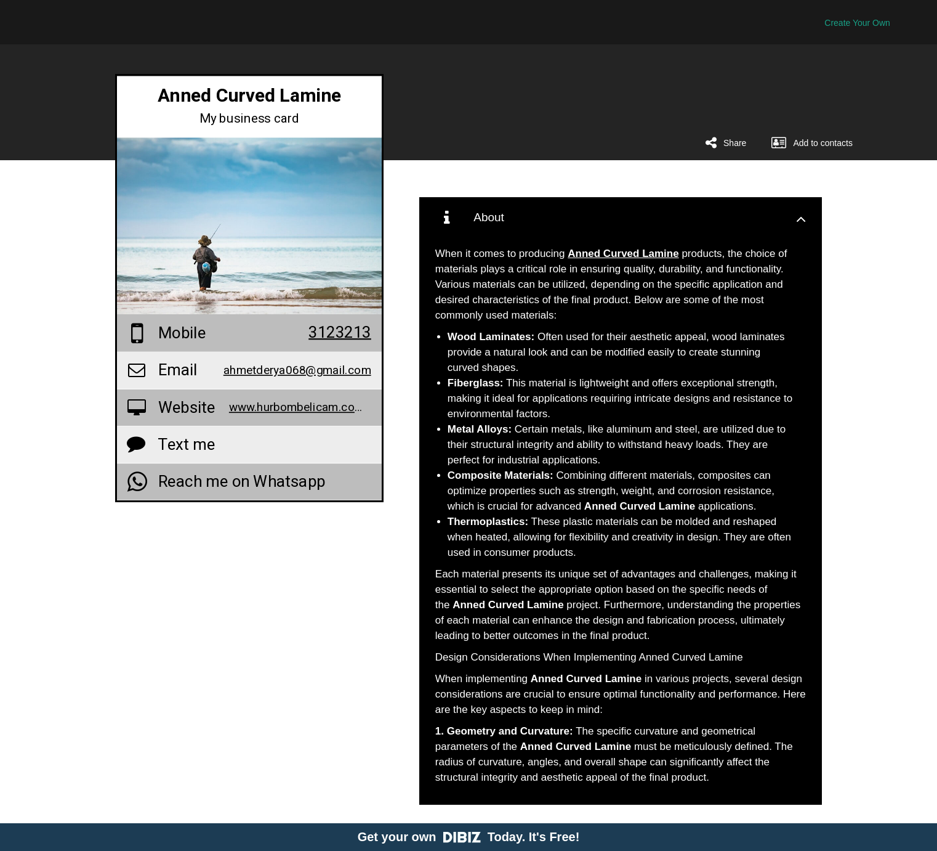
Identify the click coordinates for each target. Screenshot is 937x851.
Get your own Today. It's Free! (469, 837)
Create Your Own (857, 23)
